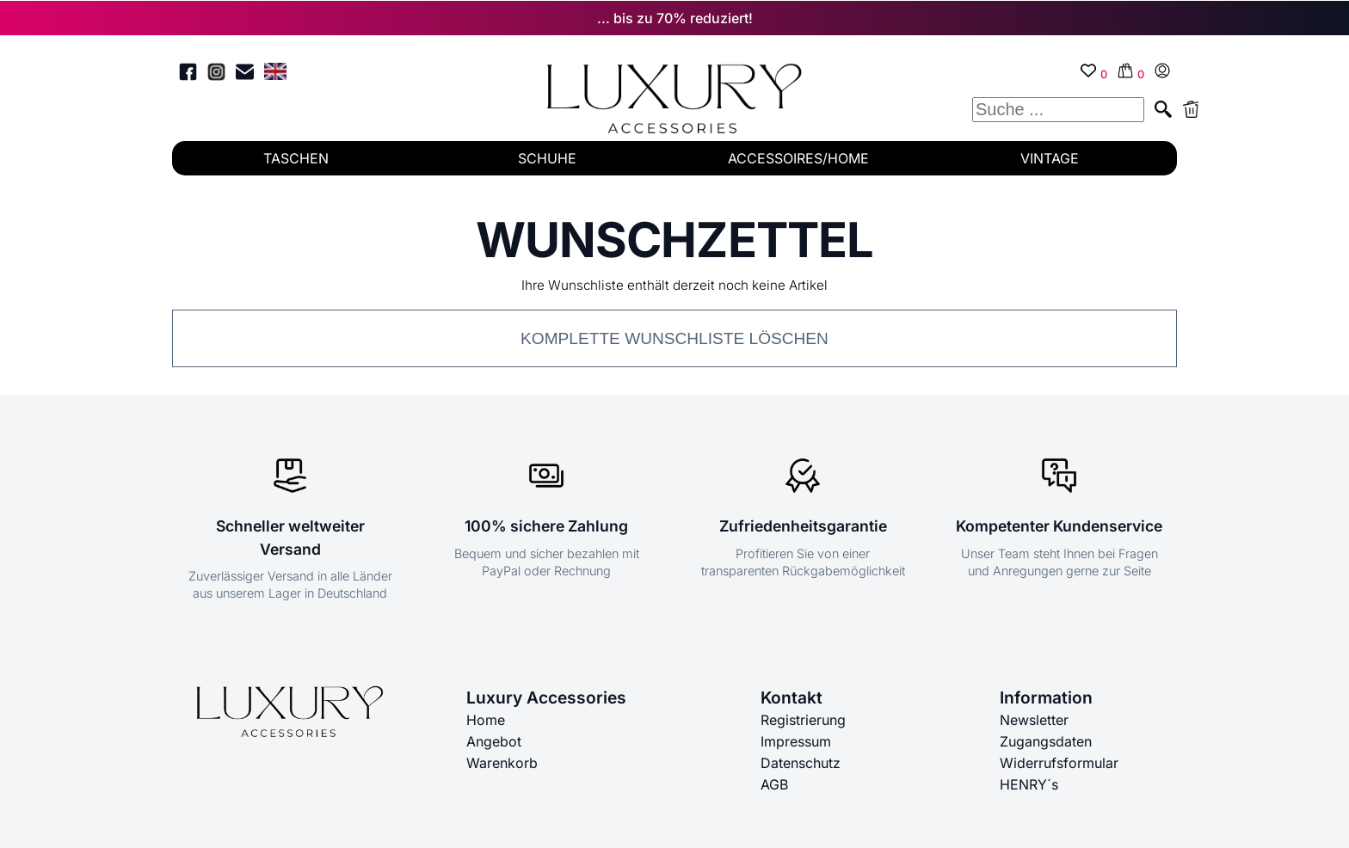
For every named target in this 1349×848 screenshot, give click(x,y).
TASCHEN (296, 158)
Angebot (493, 741)
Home (485, 720)
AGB (774, 782)
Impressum (796, 741)
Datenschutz (801, 762)
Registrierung (803, 720)
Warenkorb (502, 762)
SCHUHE (547, 158)
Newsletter (1034, 720)
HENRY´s (1029, 782)
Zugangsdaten (1046, 741)
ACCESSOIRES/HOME (798, 158)
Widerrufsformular (1059, 762)
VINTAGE (1049, 158)
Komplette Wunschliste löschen (674, 338)
